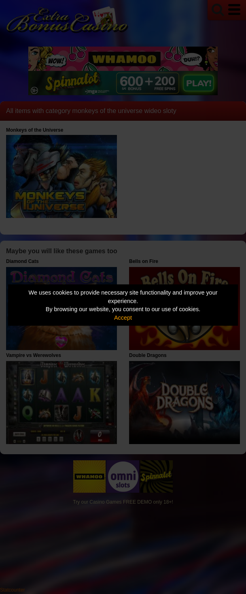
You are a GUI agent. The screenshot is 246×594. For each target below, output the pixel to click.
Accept (123, 317)
